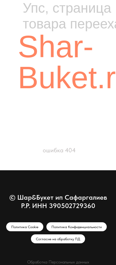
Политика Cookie (24, 227)
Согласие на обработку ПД (58, 239)
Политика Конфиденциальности (76, 227)
